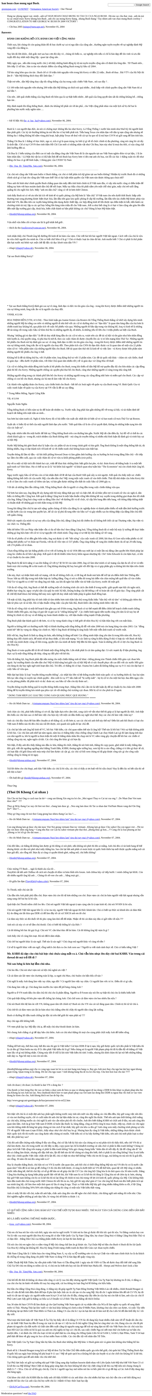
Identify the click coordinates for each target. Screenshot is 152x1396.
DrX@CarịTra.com (19, 1386)
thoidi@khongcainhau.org (22, 214)
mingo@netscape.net (34, 26)
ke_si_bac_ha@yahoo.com (37, 120)
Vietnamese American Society (44, 9)
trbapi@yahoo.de (24, 248)
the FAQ (32, 1393)
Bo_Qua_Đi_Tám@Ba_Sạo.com (26, 166)
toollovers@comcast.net (33, 228)
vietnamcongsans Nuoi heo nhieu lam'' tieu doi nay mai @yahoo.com (66, 703)
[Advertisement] (76, 281)
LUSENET (23, 9)
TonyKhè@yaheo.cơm (37, 881)
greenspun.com (9, 9)
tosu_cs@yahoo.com (20, 1224)
